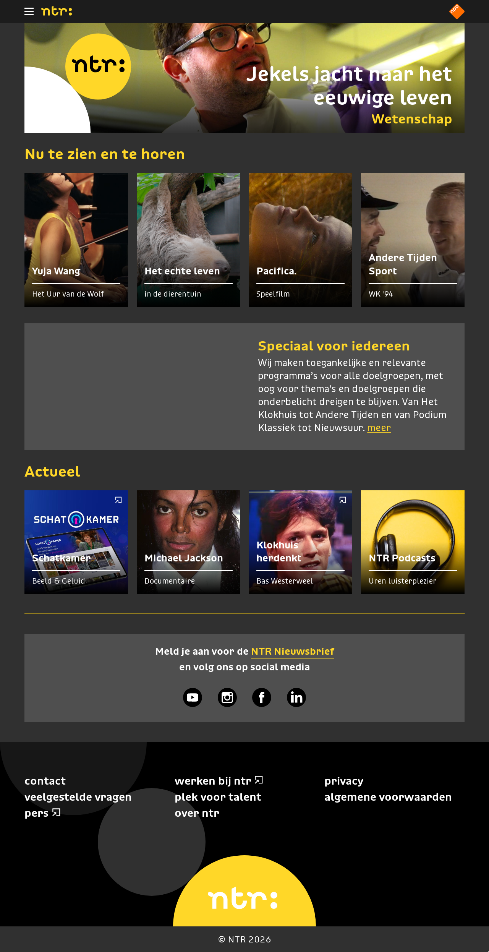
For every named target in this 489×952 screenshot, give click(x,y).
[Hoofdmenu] (29, 11)
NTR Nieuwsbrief (292, 651)
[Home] (56, 13)
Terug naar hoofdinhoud (488, 951)
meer (379, 428)
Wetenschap (411, 118)
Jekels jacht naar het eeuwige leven (349, 85)
